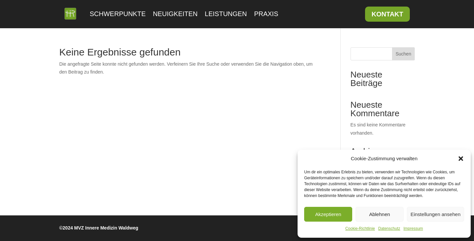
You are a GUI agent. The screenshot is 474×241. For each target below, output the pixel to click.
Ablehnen (379, 214)
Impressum (413, 228)
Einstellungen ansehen (435, 214)
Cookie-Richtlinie (360, 228)
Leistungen (226, 13)
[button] (461, 158)
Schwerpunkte (118, 13)
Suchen (403, 53)
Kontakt (387, 14)
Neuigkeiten (175, 13)
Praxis (266, 13)
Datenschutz (389, 228)
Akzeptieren (328, 214)
